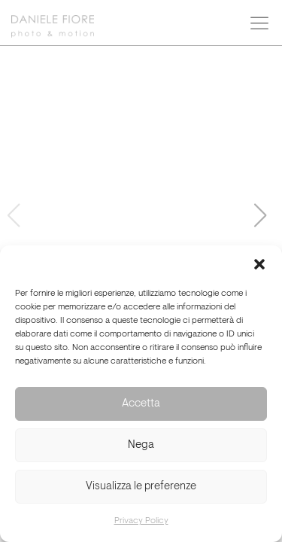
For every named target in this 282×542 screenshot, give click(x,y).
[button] (259, 264)
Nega (141, 445)
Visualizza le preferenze (141, 486)
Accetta (141, 404)
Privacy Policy (141, 520)
